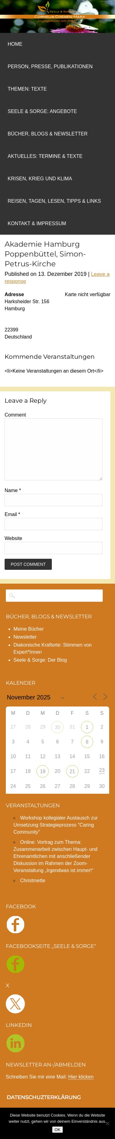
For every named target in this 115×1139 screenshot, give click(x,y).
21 (72, 783)
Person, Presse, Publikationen (50, 66)
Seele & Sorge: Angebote (42, 111)
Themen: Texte (27, 89)
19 (42, 783)
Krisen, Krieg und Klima (40, 178)
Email (12, 526)
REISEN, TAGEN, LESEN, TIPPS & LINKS (54, 201)
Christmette (32, 892)
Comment (15, 414)
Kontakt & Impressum (37, 223)
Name (13, 502)
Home (15, 44)
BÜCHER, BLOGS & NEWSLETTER (49, 629)
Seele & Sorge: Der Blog (40, 672)
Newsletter (25, 649)
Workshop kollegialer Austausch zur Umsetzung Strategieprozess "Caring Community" (55, 837)
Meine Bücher (28, 641)
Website (13, 550)
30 (57, 739)
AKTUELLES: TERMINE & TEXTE (45, 156)
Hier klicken (81, 1089)
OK (57, 1129)
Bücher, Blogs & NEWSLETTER (48, 133)
